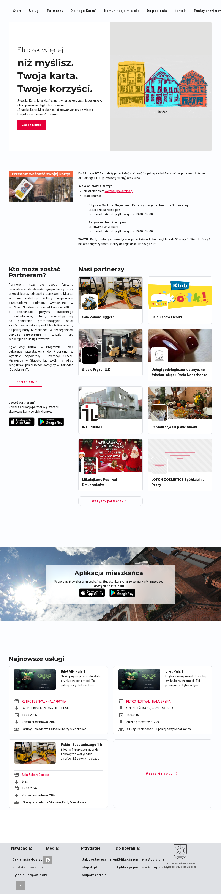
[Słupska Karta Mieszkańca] (47, 860)
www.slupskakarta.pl (119, 191)
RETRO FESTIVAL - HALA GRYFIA (44, 701)
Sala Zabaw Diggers (35, 774)
